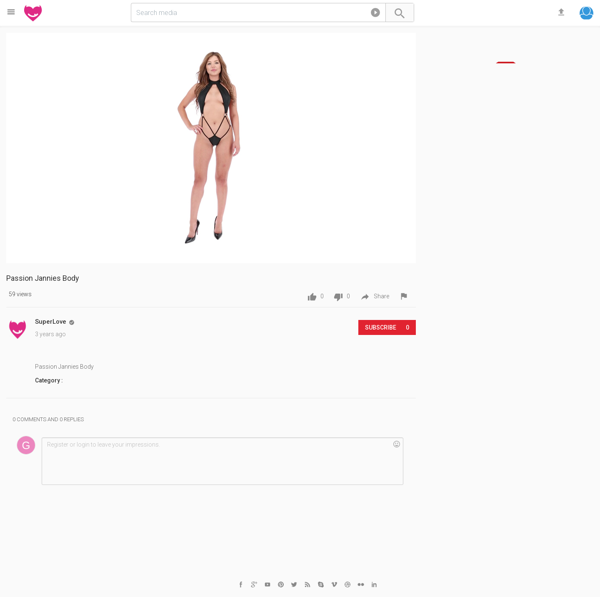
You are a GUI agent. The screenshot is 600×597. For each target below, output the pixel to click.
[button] (375, 14)
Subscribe (387, 327)
